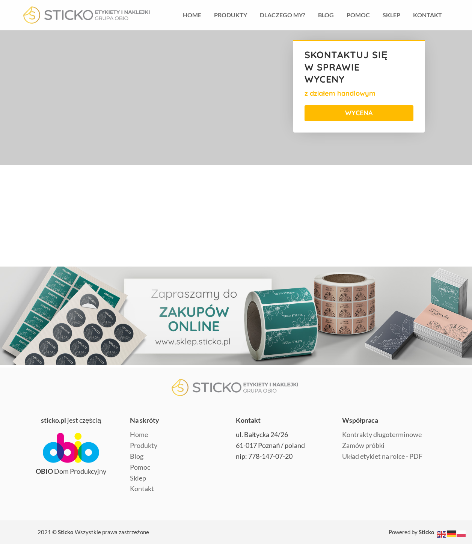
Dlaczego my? (282, 14)
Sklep (391, 14)
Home (139, 434)
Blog (326, 14)
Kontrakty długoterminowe (382, 434)
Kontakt (427, 14)
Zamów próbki (363, 445)
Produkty (230, 14)
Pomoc (358, 14)
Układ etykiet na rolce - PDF (382, 456)
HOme (192, 14)
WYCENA (359, 112)
